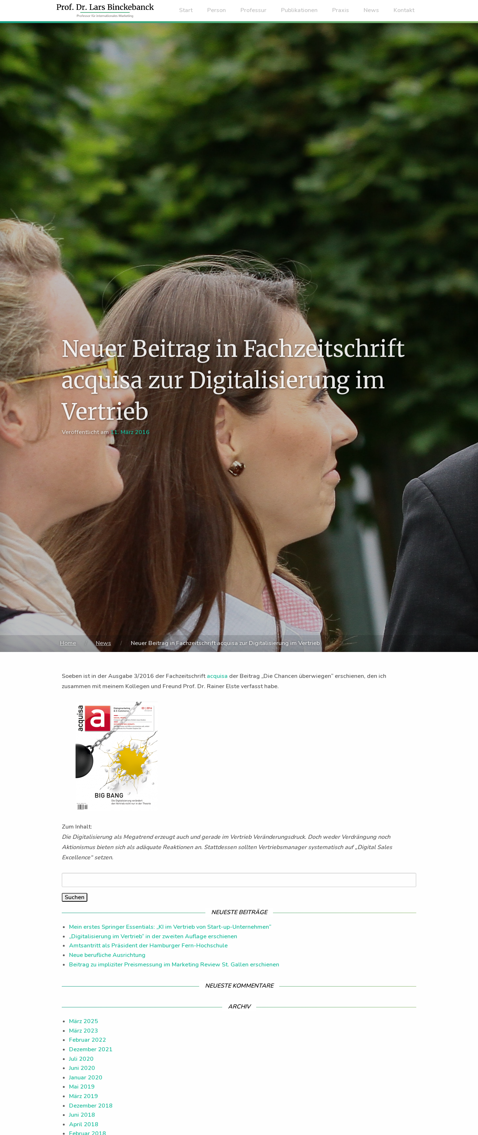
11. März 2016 (129, 432)
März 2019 (83, 1096)
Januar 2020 (85, 1078)
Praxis (340, 10)
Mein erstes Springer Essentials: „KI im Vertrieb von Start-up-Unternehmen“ (170, 927)
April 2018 (83, 1124)
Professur (253, 10)
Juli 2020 (81, 1059)
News (371, 10)
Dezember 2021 (91, 1049)
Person (216, 10)
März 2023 (83, 1031)
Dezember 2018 (91, 1106)
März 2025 (83, 1021)
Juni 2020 (82, 1068)
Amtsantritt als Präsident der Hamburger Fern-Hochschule (148, 946)
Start (186, 10)
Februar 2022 (87, 1040)
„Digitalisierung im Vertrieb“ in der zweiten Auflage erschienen (153, 936)
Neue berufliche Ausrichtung (107, 955)
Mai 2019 (82, 1087)
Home (68, 643)
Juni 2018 (82, 1115)
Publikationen (299, 10)
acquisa (217, 676)
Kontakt (404, 10)
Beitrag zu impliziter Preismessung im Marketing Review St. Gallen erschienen (174, 965)
